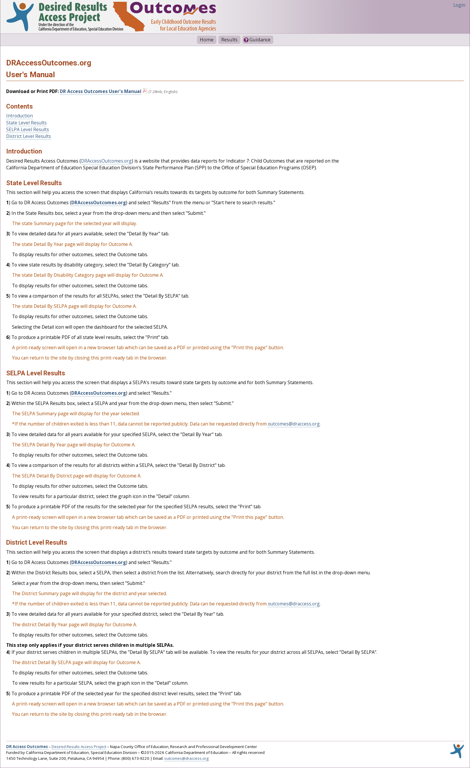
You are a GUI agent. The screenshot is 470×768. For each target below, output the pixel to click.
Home (207, 39)
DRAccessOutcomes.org (106, 161)
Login (459, 5)
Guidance (259, 39)
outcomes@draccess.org (294, 424)
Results (229, 39)
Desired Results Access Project (79, 746)
